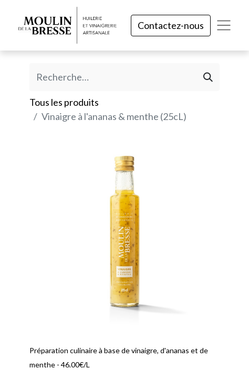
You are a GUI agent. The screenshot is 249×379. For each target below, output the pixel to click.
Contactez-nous (171, 25)
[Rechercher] (208, 77)
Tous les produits (64, 102)
